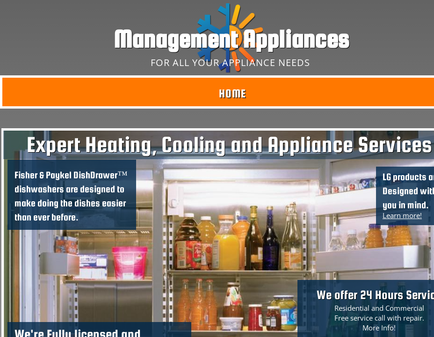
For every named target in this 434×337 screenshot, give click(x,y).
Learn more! (402, 215)
